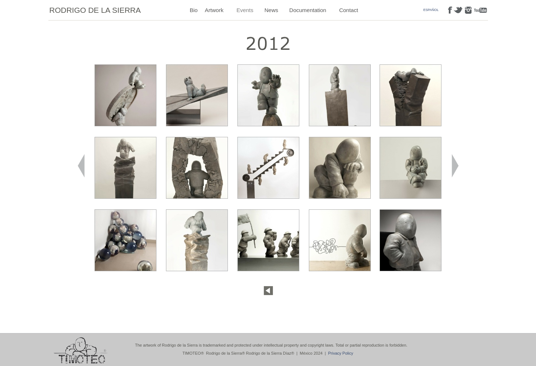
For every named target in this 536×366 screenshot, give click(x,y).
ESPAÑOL (431, 10)
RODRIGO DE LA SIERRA (95, 10)
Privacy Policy (340, 353)
